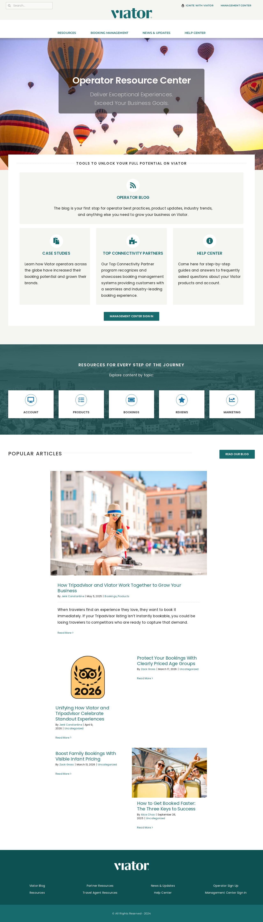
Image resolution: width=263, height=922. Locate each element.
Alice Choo (148, 814)
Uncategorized (74, 728)
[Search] (9, 5)
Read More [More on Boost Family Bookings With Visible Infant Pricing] (62, 827)
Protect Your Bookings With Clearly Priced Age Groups (167, 661)
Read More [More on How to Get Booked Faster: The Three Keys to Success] (144, 827)
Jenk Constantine (72, 596)
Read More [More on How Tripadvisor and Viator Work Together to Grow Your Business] (64, 633)
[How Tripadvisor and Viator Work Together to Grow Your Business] (128, 523)
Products (123, 596)
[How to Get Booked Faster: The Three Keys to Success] (169, 773)
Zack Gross (148, 669)
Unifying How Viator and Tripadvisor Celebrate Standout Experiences (82, 713)
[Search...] (29, 5)
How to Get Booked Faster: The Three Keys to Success (166, 806)
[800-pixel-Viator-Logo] (131, 9)
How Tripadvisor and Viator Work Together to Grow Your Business (119, 588)
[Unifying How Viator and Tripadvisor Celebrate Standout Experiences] (87, 677)
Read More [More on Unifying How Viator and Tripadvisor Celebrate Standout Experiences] (62, 737)
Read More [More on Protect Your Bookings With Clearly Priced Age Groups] (144, 737)
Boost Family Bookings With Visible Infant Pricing (85, 756)
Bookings (111, 596)
